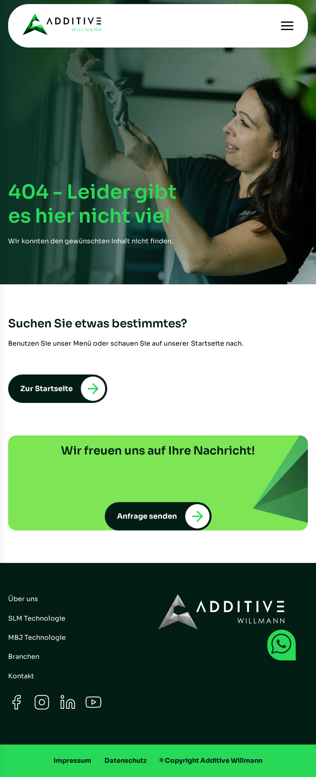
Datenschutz (125, 760)
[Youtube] (93, 708)
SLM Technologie (36, 618)
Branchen (23, 656)
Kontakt (21, 676)
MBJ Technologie (37, 637)
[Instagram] (42, 708)
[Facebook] (16, 708)
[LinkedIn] (68, 708)
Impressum (72, 760)
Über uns (23, 599)
